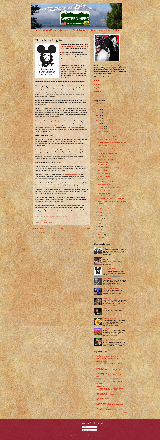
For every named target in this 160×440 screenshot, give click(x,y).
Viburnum (97, 84)
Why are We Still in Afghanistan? (107, 153)
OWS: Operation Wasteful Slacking (108, 159)
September (101, 215)
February (100, 235)
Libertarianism (64, 30)
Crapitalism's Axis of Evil (105, 145)
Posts (85, 426)
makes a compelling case (70, 174)
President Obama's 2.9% (110, 298)
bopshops (84, 436)
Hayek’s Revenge (103, 131)
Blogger (97, 436)
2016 (98, 109)
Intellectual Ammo (49, 30)
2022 (98, 104)
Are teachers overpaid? (104, 134)
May (99, 226)
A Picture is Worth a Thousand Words (108, 187)
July (99, 221)
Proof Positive (100, 380)
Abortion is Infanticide (104, 176)
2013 (98, 118)
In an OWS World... (103, 170)
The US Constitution (80, 30)
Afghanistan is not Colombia (106, 206)
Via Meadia (99, 408)
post (63, 52)
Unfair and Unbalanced (104, 156)
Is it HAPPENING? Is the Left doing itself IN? (108, 370)
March (100, 232)
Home (37, 30)
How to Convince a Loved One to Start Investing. (109, 404)
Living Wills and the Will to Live (107, 139)
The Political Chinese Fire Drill (111, 319)
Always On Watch (101, 393)
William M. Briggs (101, 362)
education (51, 222)
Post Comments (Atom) (48, 233)
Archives (116, 30)
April (99, 229)
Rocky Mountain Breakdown (111, 288)
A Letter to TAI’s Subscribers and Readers (108, 409)
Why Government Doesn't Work (107, 137)
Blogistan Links (104, 30)
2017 (98, 106)
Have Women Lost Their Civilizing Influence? (111, 198)
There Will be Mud (103, 165)
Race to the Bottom (103, 162)
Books (93, 30)
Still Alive (98, 399)
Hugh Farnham (99, 88)
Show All (125, 412)
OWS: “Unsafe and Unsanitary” (107, 209)
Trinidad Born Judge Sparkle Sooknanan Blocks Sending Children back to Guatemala (109, 389)
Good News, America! (104, 173)
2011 (98, 123)
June (99, 223)
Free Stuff (100, 179)
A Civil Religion (107, 278)
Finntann (97, 80)
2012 (98, 121)
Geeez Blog (100, 368)
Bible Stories (106, 329)
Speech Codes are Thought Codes (108, 196)
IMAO (98, 355)
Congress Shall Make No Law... (112, 248)
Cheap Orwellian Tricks (104, 193)
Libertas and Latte (102, 398)
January (100, 237)
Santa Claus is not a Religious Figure (108, 148)
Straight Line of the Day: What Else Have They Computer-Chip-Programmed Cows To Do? (109, 357)
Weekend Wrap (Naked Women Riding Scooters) (112, 142)
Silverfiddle (97, 91)
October (100, 212)
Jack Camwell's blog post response (57, 216)
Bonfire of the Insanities (104, 190)
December (101, 126)
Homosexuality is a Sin (109, 258)
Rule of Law (101, 151)
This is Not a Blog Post (104, 184)
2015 (98, 112)
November (101, 129)
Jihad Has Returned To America (105, 395)
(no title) (105, 308)
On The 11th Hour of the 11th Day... (108, 182)
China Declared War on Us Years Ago (108, 168)
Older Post (86, 229)
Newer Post (38, 229)
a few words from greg (103, 403)
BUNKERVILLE (101, 386)
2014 (98, 115)
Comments (87, 430)
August (100, 218)
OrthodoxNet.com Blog (103, 373)
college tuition (44, 222)
